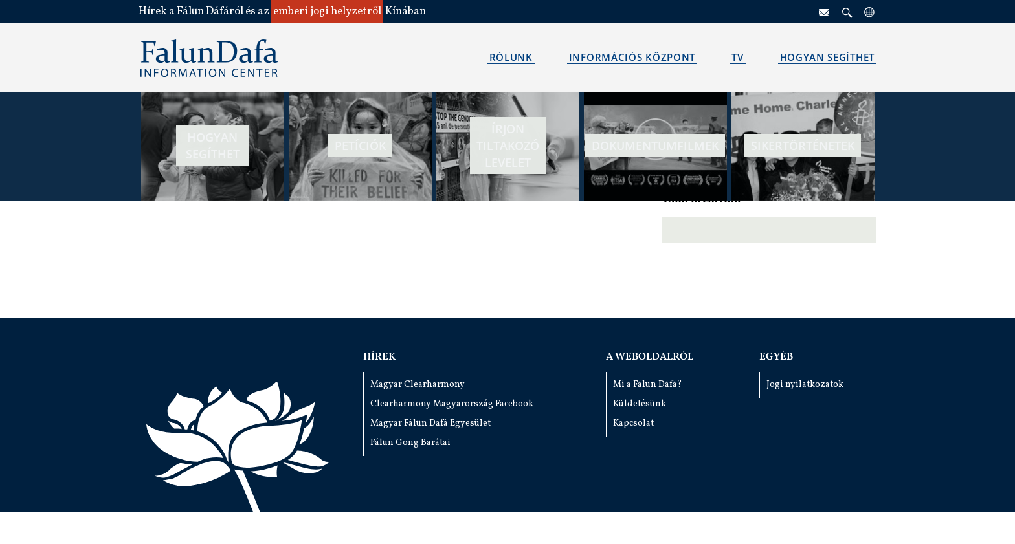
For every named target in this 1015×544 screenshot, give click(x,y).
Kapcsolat (633, 423)
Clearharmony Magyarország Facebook (451, 404)
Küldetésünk (639, 404)
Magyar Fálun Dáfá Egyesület (430, 423)
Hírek (379, 357)
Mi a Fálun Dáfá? (647, 384)
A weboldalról (649, 357)
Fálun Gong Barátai (410, 443)
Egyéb (776, 357)
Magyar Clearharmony (417, 384)
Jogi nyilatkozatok (804, 384)
